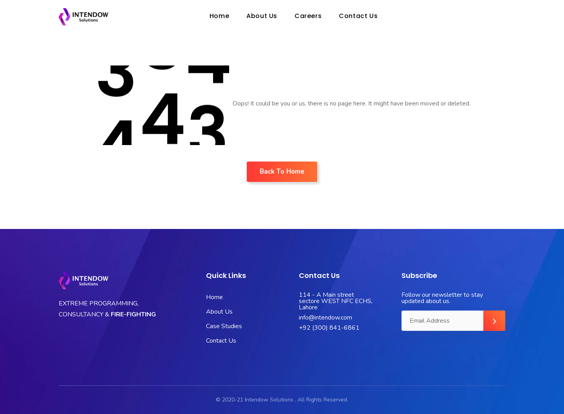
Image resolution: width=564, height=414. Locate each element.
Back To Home (282, 171)
